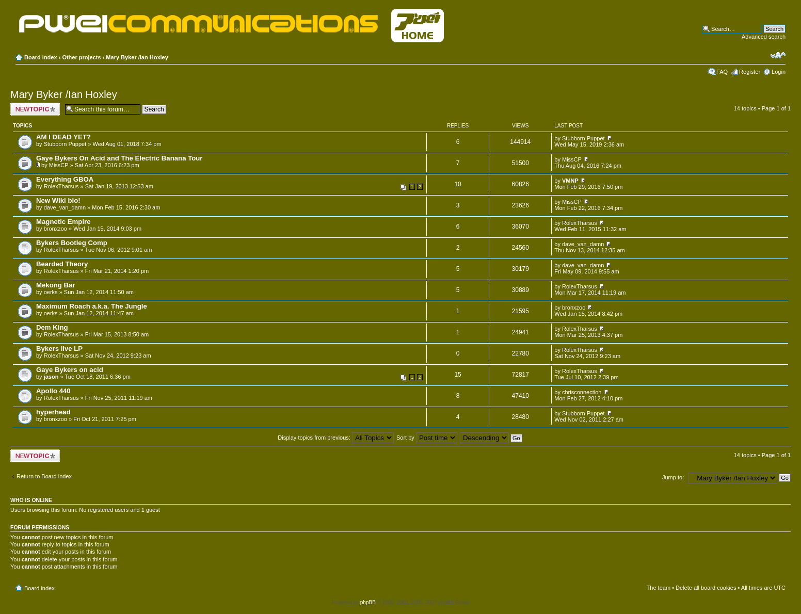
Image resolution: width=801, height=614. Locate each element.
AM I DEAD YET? (63, 137)
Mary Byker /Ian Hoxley (137, 57)
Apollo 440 (53, 391)
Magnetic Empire (63, 221)
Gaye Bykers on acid (69, 370)
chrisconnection (581, 392)
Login (779, 72)
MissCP (59, 165)
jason (51, 377)
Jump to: (673, 477)
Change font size (778, 55)
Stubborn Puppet (65, 144)
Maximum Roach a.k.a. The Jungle (91, 306)
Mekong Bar (55, 285)
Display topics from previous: (336, 437)
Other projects (81, 57)
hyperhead (53, 412)
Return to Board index (44, 476)
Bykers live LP (59, 348)
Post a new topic (35, 109)
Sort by (426, 437)
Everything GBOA (64, 179)
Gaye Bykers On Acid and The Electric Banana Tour (119, 158)
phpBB (368, 602)
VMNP (570, 180)
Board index (40, 57)
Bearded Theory (62, 264)
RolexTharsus (61, 186)
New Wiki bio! (58, 200)
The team (658, 588)
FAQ (722, 72)
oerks (51, 292)
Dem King (52, 327)
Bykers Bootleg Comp (71, 243)
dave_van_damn (65, 207)
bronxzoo (55, 228)
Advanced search (764, 37)
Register (749, 72)
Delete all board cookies (706, 588)
